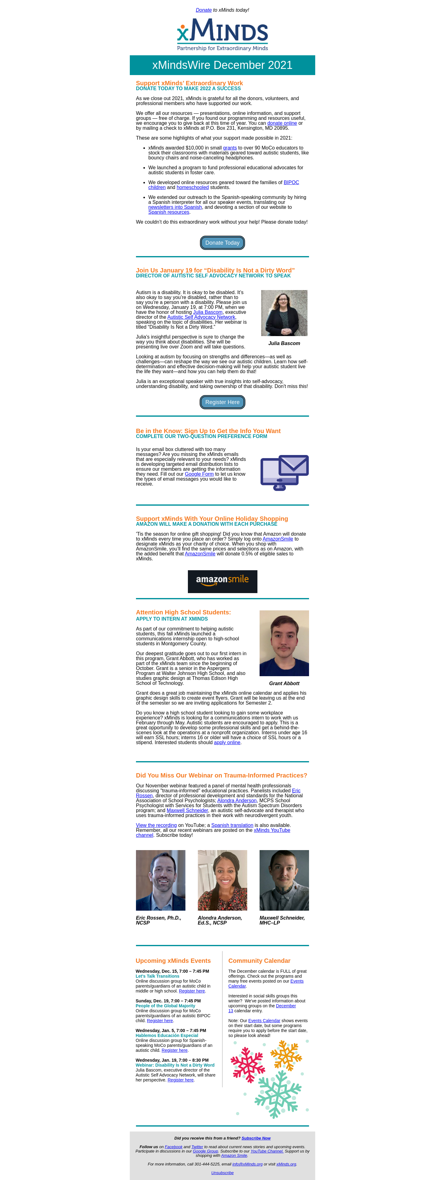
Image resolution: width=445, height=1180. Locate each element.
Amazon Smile (234, 1155)
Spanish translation (232, 825)
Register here (192, 990)
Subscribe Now (256, 1138)
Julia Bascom (207, 312)
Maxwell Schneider (187, 810)
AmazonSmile (278, 539)
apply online (227, 742)
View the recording (156, 825)
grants (230, 147)
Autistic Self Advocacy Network (201, 317)
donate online (282, 123)
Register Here (222, 402)
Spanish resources (168, 212)
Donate (204, 10)
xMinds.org (286, 1164)
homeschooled (193, 187)
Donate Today (223, 243)
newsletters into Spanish (175, 207)
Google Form (199, 474)
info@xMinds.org (247, 1164)
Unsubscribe (222, 1172)
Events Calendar (264, 1020)
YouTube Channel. (267, 1151)
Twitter (197, 1146)
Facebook (173, 1146)
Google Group (205, 1151)
